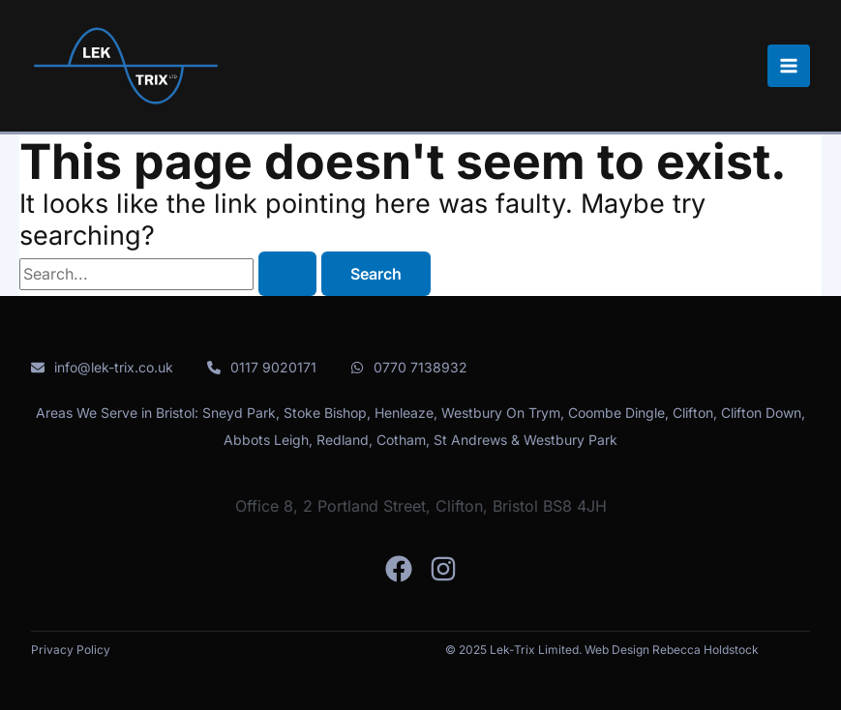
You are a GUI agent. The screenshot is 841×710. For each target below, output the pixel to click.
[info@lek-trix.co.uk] (102, 367)
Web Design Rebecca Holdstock (672, 649)
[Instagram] (443, 568)
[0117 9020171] (261, 367)
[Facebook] (398, 568)
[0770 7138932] (408, 367)
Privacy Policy (70, 649)
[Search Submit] (287, 273)
